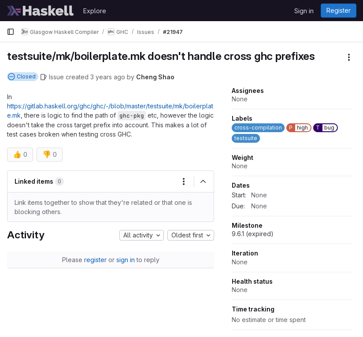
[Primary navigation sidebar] (11, 32)
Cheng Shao (155, 77)
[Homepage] (40, 11)
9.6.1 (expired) (253, 233)
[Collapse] (203, 181)
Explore (94, 11)
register (95, 259)
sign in (125, 259)
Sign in (304, 11)
